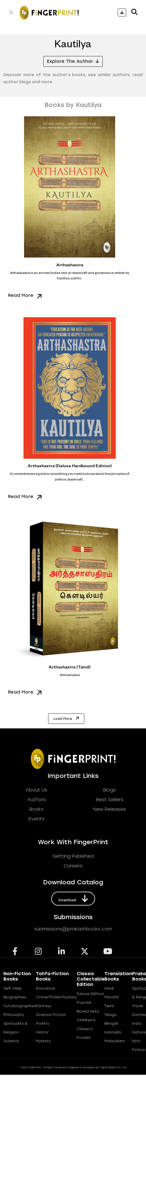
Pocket (84, 1037)
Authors (36, 799)
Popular (84, 1002)
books (36, 809)
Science (11, 1041)
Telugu (110, 1015)
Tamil (109, 1006)
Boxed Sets (88, 1011)
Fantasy (43, 1006)
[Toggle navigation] (11, 12)
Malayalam (114, 1041)
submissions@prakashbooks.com (73, 929)
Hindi (109, 988)
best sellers (109, 799)
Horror (42, 1032)
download (73, 898)
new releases (109, 809)
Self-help (12, 988)
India (136, 1023)
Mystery (43, 1041)
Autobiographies (19, 1006)
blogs (109, 790)
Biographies (14, 997)
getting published (73, 856)
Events (36, 819)
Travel (137, 1006)
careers (73, 865)
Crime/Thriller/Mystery (56, 997)
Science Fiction (51, 1015)
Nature (139, 1032)
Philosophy (13, 1015)
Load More (66, 718)
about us (36, 790)
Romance (45, 988)
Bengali (111, 1023)
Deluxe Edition (90, 994)
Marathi (111, 997)
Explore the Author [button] (73, 61)
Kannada (112, 1032)
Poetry (42, 1023)
